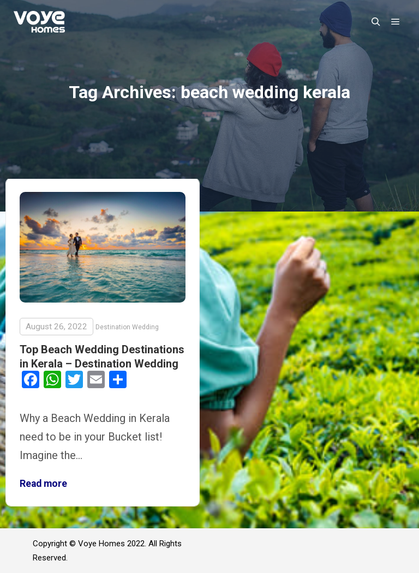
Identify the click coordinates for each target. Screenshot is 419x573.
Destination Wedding (127, 327)
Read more (43, 483)
